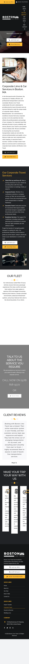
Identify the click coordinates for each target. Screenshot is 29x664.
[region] (14, 321)
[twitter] (7, 627)
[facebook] (4, 627)
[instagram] (10, 627)
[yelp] (13, 627)
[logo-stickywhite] (10, 15)
